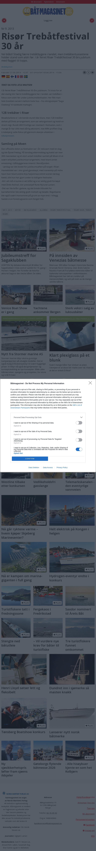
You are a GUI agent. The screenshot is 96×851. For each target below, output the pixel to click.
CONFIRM (30, 459)
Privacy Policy (62, 467)
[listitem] (48, 417)
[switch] (79, 422)
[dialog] (48, 425)
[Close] (91, 383)
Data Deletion (33, 467)
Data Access (48, 467)
